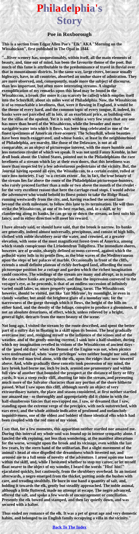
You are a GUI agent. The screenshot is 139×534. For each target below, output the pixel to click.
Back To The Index (70, 527)
